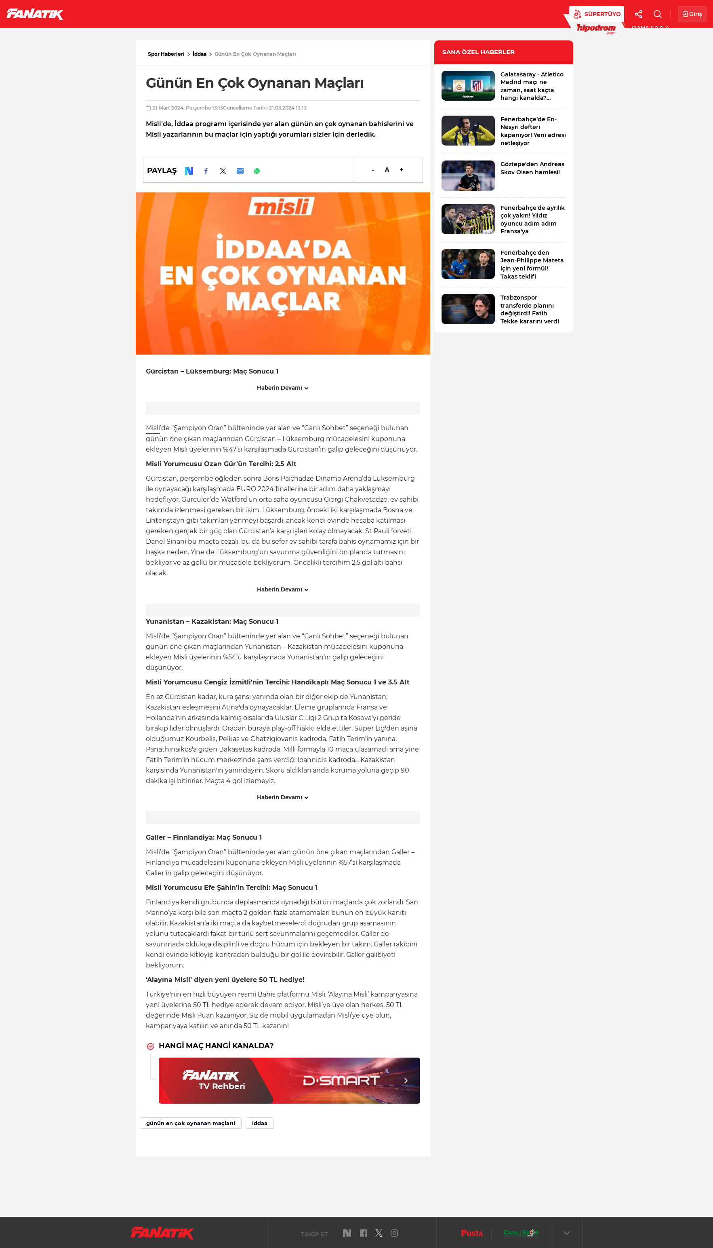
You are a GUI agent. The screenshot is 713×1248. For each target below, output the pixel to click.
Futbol (92, 13)
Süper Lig (135, 13)
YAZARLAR (282, 13)
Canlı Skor (331, 13)
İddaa (199, 54)
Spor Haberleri (166, 54)
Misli (153, 428)
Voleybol (235, 13)
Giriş (692, 14)
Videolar (499, 13)
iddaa (259, 1123)
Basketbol (185, 13)
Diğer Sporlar (444, 13)
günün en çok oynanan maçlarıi (190, 1123)
